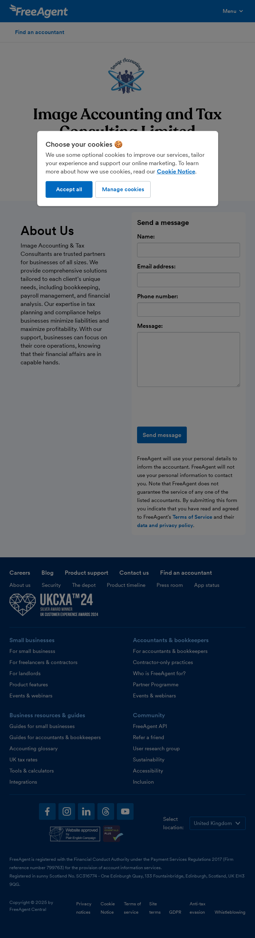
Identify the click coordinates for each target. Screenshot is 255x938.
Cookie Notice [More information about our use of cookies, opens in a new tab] (176, 171)
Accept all (69, 189)
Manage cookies (123, 189)
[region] (127, 168)
